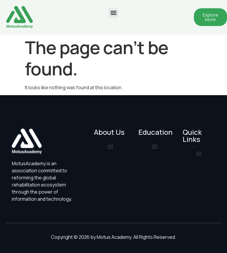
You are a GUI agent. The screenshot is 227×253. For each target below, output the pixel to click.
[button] (113, 13)
